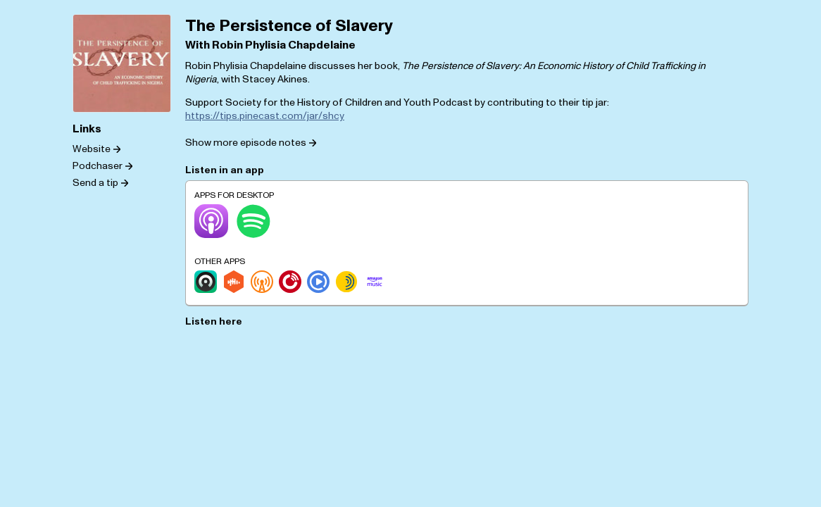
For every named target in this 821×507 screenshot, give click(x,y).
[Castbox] (234, 281)
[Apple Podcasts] (211, 221)
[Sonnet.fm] (346, 281)
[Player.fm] (290, 281)
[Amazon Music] (374, 281)
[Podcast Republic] (318, 281)
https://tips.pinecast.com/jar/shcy (264, 116)
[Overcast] (262, 281)
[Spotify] (253, 221)
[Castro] (205, 281)
